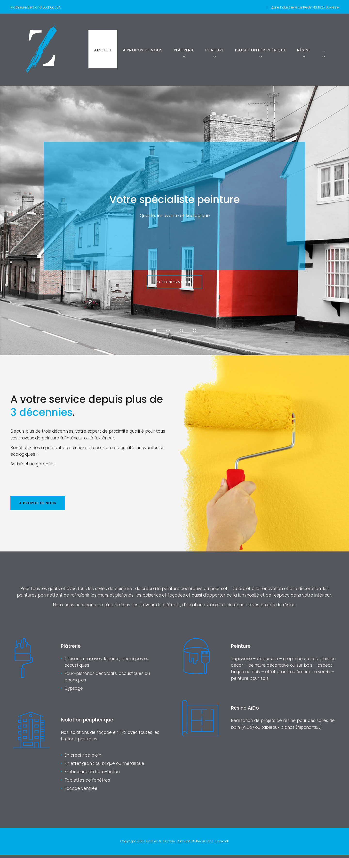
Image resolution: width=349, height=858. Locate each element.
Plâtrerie (184, 50)
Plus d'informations (174, 295)
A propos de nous (143, 50)
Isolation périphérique (260, 50)
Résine (304, 50)
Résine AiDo (246, 711)
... (323, 50)
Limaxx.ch (221, 844)
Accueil (103, 50)
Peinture (214, 50)
